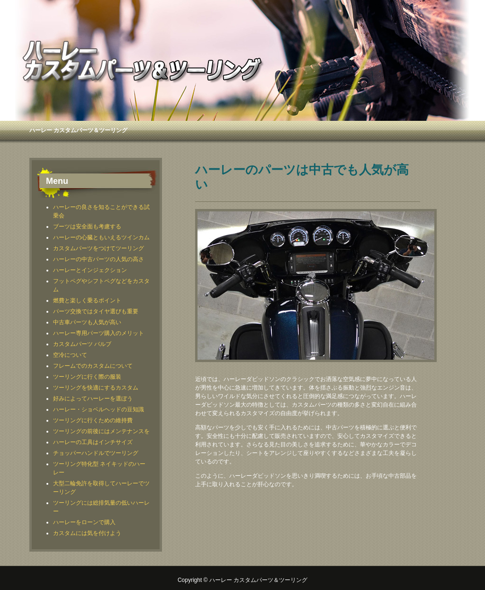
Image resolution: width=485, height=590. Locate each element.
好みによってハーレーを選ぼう (93, 398)
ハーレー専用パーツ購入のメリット (98, 333)
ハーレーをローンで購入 (84, 522)
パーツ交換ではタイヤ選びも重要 (95, 311)
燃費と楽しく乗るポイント (87, 300)
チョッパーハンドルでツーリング (95, 453)
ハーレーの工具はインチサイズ (93, 442)
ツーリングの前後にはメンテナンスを (101, 431)
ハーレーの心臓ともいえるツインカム (101, 237)
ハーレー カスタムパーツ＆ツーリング (78, 130)
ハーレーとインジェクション (90, 270)
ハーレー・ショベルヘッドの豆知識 (98, 409)
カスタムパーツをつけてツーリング (98, 248)
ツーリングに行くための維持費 (93, 420)
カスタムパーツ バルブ (82, 344)
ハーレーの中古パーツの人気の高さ (98, 259)
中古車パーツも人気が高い (87, 322)
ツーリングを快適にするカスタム (95, 387)
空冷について (70, 355)
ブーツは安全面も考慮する (87, 226)
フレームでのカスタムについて (93, 366)
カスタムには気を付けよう (87, 533)
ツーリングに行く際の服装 (87, 376)
